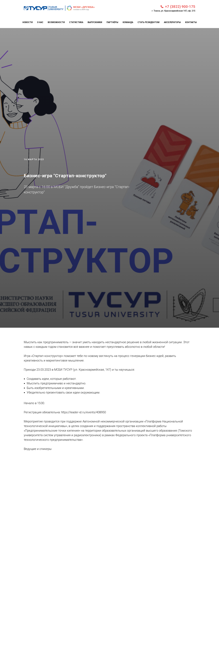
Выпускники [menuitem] (95, 22)
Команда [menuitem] (128, 22)
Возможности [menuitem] (56, 22)
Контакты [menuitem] (191, 22)
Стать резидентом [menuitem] (148, 22)
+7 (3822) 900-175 (180, 7)
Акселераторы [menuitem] (172, 22)
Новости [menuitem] (27, 22)
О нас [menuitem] (40, 22)
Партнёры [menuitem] (112, 22)
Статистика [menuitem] (76, 22)
